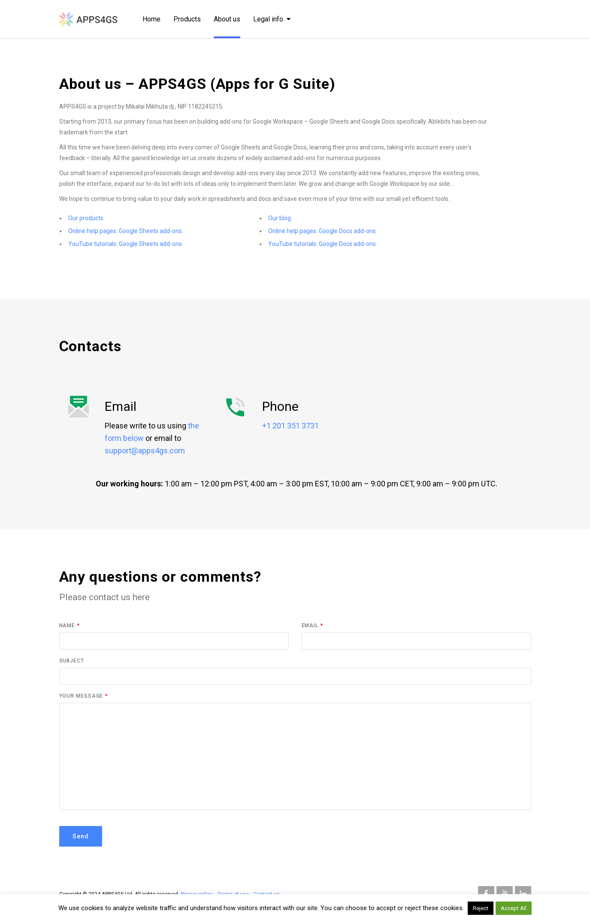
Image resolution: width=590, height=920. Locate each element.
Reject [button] (480, 908)
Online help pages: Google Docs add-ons (322, 231)
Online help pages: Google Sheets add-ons (125, 231)
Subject (71, 660)
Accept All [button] (513, 908)
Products (187, 19)
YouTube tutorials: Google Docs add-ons (322, 243)
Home (151, 19)
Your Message (83, 695)
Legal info (271, 19)
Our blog (279, 218)
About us (227, 19)
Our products (85, 218)
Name (69, 625)
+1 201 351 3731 (290, 425)
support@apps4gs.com (145, 450)
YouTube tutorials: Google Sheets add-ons (125, 243)
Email (312, 625)
